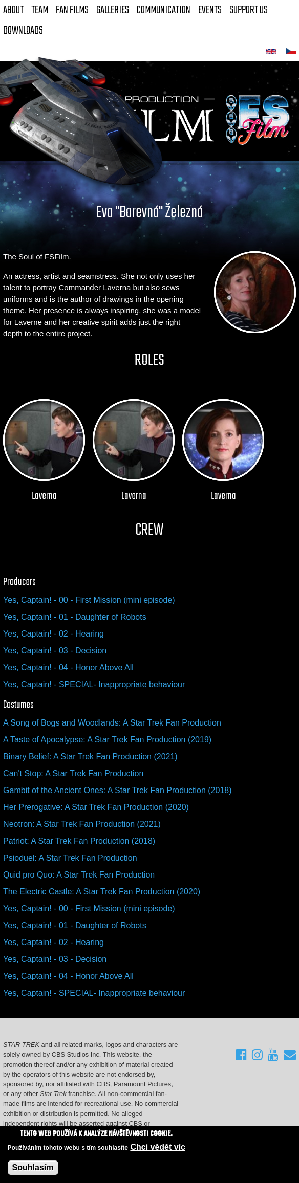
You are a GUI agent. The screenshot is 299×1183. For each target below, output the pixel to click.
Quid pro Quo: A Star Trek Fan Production (79, 874)
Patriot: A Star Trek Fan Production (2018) (79, 841)
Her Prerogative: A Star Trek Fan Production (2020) (96, 807)
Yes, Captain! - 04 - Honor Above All (68, 667)
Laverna (44, 496)
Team (39, 10)
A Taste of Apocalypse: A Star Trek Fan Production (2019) (107, 739)
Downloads (23, 30)
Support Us (248, 10)
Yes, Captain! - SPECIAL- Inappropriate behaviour (94, 684)
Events (210, 10)
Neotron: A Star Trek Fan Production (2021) (82, 824)
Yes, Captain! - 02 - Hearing (53, 633)
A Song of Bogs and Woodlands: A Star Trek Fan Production (112, 722)
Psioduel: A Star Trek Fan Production (70, 857)
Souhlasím (33, 1167)
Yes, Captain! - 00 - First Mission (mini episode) (89, 600)
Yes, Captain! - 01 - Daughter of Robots (74, 616)
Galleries (112, 10)
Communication (163, 10)
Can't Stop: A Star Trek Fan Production (73, 773)
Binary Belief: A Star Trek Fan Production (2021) (90, 756)
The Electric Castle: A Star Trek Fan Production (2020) (101, 891)
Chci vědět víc (157, 1147)
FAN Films (72, 10)
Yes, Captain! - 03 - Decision (54, 650)
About (13, 10)
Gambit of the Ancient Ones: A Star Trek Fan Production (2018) (117, 790)
